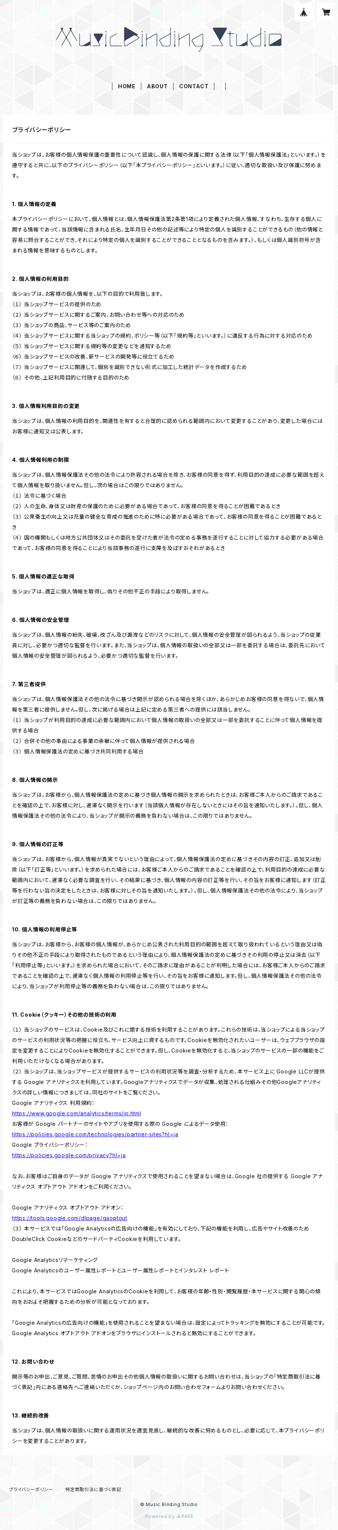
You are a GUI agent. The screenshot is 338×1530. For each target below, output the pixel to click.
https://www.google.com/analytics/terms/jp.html (76, 1113)
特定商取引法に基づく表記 (93, 1489)
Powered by (169, 1516)
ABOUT (157, 86)
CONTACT (194, 86)
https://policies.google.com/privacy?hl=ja (69, 1155)
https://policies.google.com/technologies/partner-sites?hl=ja (95, 1134)
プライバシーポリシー (31, 1489)
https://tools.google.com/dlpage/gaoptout (69, 1218)
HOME (127, 86)
